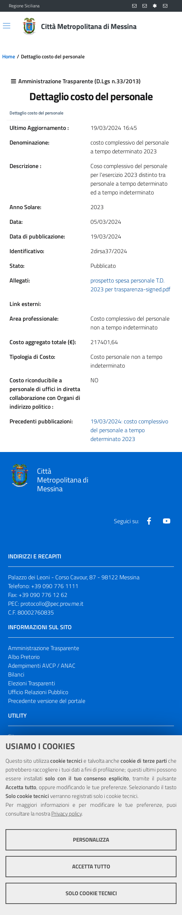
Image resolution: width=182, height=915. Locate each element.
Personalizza (91, 839)
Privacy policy (66, 813)
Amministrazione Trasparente (43, 648)
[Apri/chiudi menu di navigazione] (6, 25)
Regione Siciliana (24, 6)
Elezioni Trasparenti (31, 683)
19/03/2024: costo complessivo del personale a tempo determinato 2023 (129, 430)
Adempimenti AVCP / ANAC (41, 665)
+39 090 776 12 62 (43, 594)
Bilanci (16, 674)
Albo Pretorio (24, 656)
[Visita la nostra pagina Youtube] (166, 521)
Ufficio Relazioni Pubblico (38, 692)
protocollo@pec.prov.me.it (52, 603)
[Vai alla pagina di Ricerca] (168, 26)
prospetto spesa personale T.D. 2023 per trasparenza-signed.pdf (130, 285)
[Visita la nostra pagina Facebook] (149, 521)
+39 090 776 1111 (54, 586)
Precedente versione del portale (46, 700)
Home (8, 56)
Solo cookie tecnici (91, 893)
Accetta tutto (91, 866)
